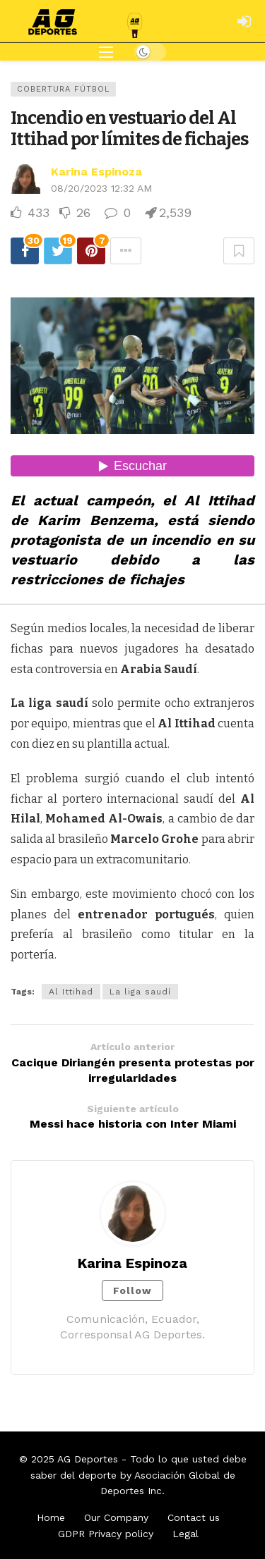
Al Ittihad (71, 992)
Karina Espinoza (96, 171)
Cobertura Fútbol (63, 89)
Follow (132, 1290)
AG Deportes (87, 1459)
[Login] (243, 21)
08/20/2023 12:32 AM (101, 188)
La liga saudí (140, 992)
